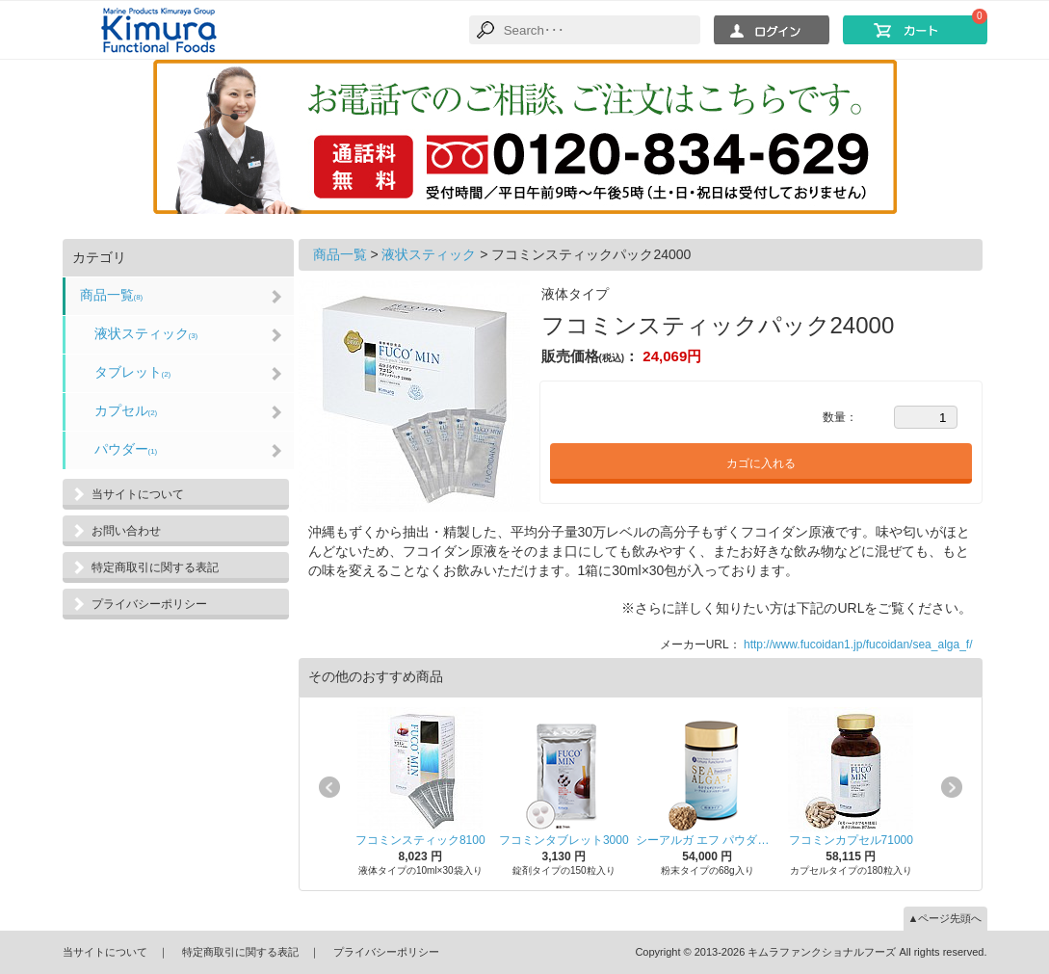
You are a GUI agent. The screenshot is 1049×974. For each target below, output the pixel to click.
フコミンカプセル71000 (851, 840)
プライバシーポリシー (149, 604)
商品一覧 (112, 295)
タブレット (132, 372)
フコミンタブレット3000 (564, 840)
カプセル (126, 410)
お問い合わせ (126, 531)
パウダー (126, 449)
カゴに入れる (761, 463)
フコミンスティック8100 (420, 840)
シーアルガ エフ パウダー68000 (707, 840)
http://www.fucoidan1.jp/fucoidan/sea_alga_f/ (858, 644)
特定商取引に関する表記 (155, 567)
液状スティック (146, 333)
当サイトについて (138, 494)
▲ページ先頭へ (945, 918)
